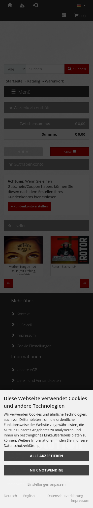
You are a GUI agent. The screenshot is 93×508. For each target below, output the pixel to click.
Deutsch (10, 495)
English (29, 495)
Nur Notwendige (46, 470)
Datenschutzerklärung (65, 495)
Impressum (80, 500)
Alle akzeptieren (46, 455)
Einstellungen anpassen (47, 484)
